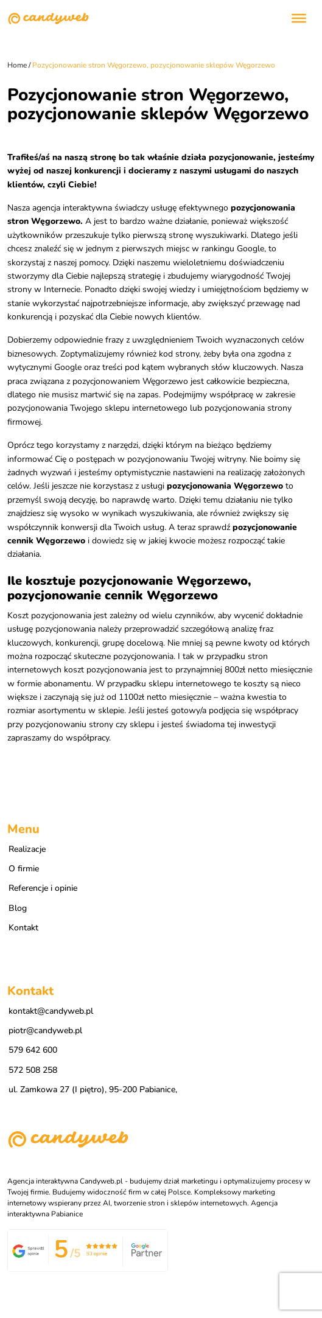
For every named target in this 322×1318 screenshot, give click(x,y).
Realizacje (27, 849)
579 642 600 (33, 1050)
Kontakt (23, 927)
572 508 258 (33, 1070)
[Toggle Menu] (299, 18)
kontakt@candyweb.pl (51, 1011)
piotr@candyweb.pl (45, 1030)
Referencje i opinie (43, 888)
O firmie (24, 868)
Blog (18, 908)
